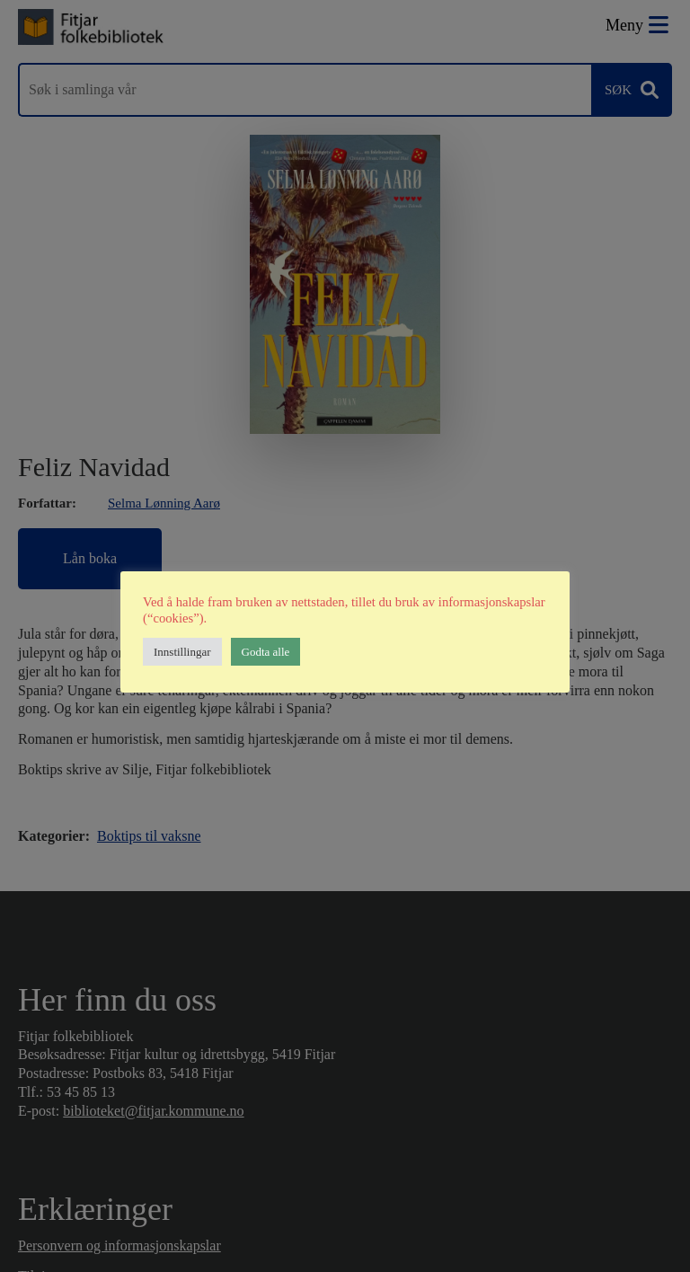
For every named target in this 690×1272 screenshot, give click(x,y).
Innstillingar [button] (182, 651)
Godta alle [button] (266, 651)
